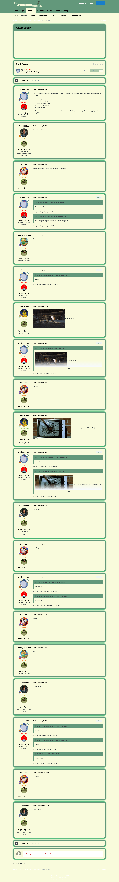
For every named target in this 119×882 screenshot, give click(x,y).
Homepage (19, 11)
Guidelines (43, 15)
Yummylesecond (23, 235)
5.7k (20, 149)
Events (33, 15)
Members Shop (62, 11)
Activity (40, 11)
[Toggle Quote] (36, 202)
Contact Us (59, 875)
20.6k (21, 113)
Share (85, 71)
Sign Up (100, 3)
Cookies (67, 875)
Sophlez (23, 164)
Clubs (16, 15)
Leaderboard (76, 15)
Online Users (63, 15)
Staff (52, 15)
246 (21, 258)
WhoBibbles (24, 126)
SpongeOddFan (58, 216)
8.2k (20, 188)
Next (23, 80)
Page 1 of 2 (35, 80)
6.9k (20, 330)
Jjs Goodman (23, 89)
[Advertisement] (49, 44)
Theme (51, 875)
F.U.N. (49, 11)
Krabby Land (38, 72)
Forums (31, 11)
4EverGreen (23, 306)
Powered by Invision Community (59, 879)
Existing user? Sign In (86, 3)
